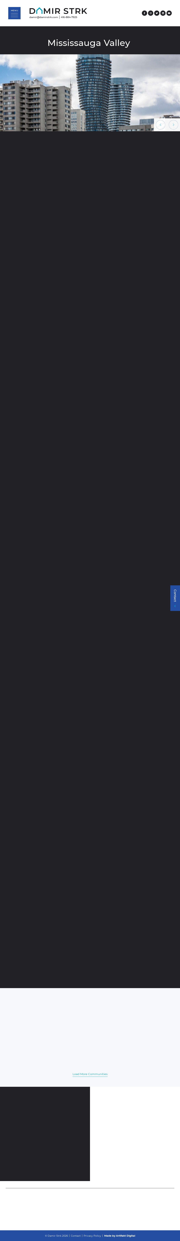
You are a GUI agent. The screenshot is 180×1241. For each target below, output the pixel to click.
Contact (76, 1235)
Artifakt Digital (125, 1235)
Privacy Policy (92, 1235)
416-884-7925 (69, 17)
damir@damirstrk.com (43, 17)
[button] (14, 13)
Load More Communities (90, 1074)
